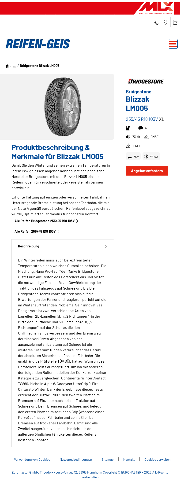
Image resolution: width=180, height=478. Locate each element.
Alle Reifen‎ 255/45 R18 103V (37, 231)
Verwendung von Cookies (32, 459)
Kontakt (129, 459)
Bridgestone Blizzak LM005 (39, 66)
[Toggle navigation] (173, 44)
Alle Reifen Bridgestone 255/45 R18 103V (47, 221)
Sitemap (108, 459)
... (14, 66)
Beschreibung (62, 246)
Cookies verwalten (157, 459)
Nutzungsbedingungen (76, 459)
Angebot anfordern (147, 170)
